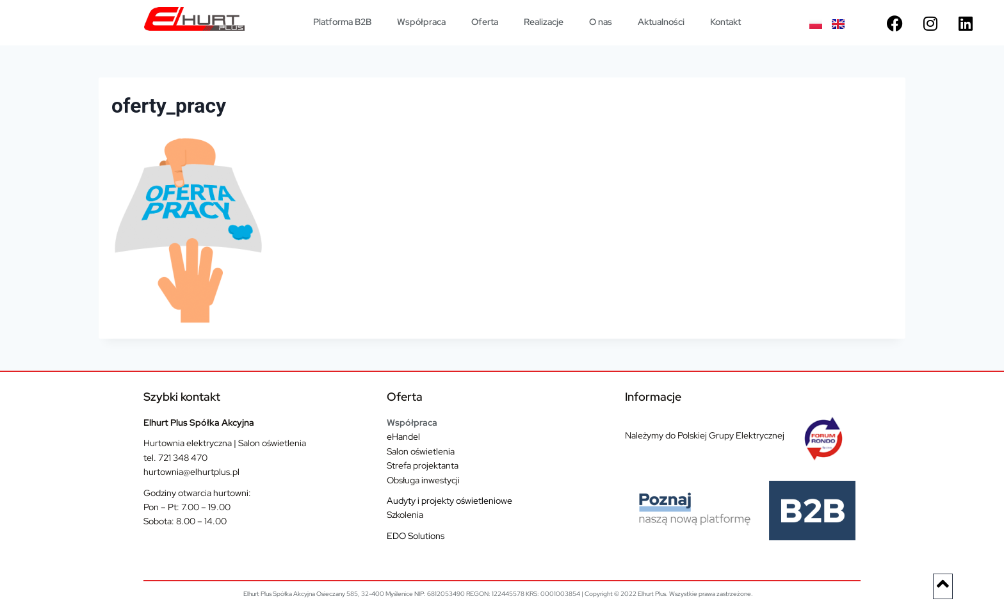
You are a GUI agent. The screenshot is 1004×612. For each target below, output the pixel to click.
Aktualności (661, 22)
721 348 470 (182, 457)
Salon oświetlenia (421, 451)
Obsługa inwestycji (423, 480)
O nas (600, 22)
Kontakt (725, 22)
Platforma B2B (342, 22)
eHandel (403, 436)
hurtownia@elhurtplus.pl (191, 472)
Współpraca (421, 22)
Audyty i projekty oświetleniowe (449, 500)
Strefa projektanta (422, 465)
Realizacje (543, 22)
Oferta (484, 22)
